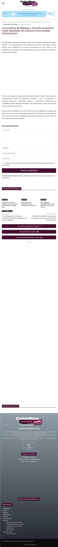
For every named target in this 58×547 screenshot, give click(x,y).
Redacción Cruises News (11, 24)
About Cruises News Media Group (29, 499)
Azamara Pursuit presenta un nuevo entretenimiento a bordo (28, 204)
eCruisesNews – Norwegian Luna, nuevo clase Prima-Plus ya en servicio (48, 205)
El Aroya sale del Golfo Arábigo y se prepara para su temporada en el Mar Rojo (9, 205)
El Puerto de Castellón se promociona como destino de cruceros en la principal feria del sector (43, 218)
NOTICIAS (4, 22)
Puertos (10, 211)
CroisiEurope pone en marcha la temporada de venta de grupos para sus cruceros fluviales (14, 218)
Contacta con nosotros (29, 454)
